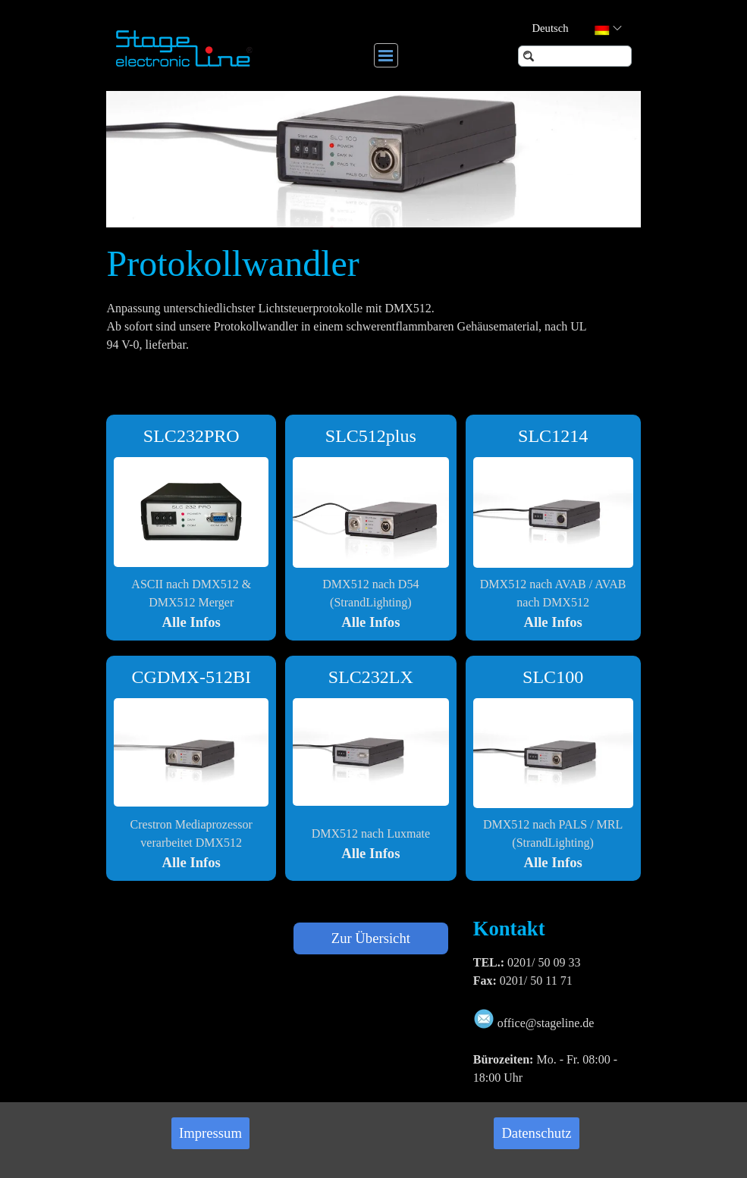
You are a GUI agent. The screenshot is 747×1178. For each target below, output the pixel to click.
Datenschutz (536, 1133)
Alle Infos (191, 622)
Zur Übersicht (370, 938)
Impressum (210, 1133)
